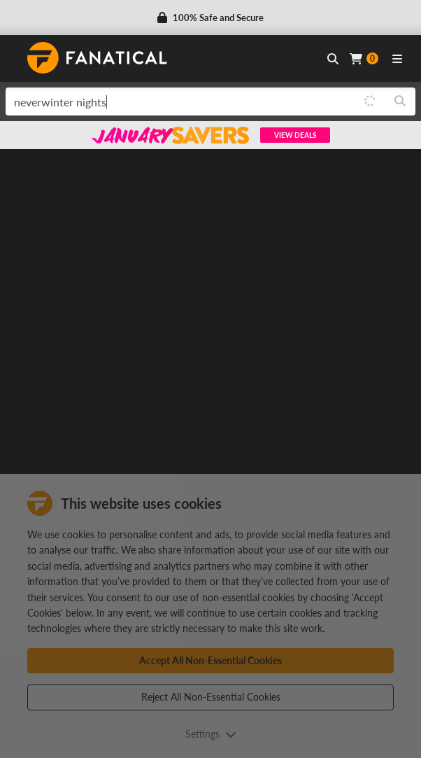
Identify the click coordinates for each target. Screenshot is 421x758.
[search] (180, 101)
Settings (210, 734)
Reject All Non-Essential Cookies (210, 697)
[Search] (400, 101)
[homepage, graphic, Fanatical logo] (97, 57)
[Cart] (364, 58)
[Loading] (370, 101)
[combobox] (210, 101)
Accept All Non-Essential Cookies (210, 660)
